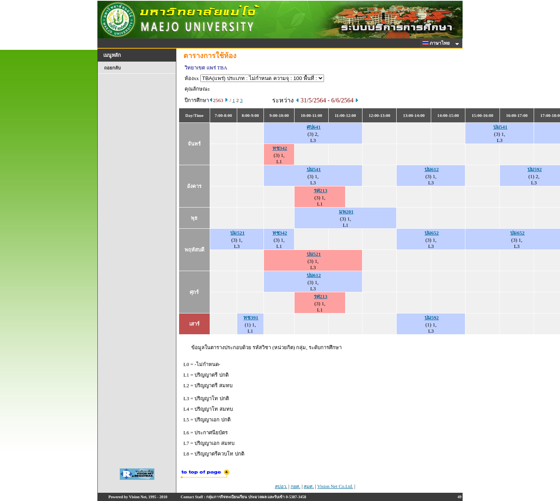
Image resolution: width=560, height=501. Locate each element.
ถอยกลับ (112, 68)
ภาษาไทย (437, 43)
